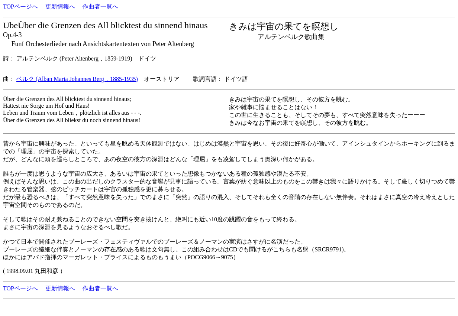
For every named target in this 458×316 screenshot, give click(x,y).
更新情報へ (60, 6)
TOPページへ (20, 6)
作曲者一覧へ (100, 6)
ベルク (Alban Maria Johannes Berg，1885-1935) (77, 79)
